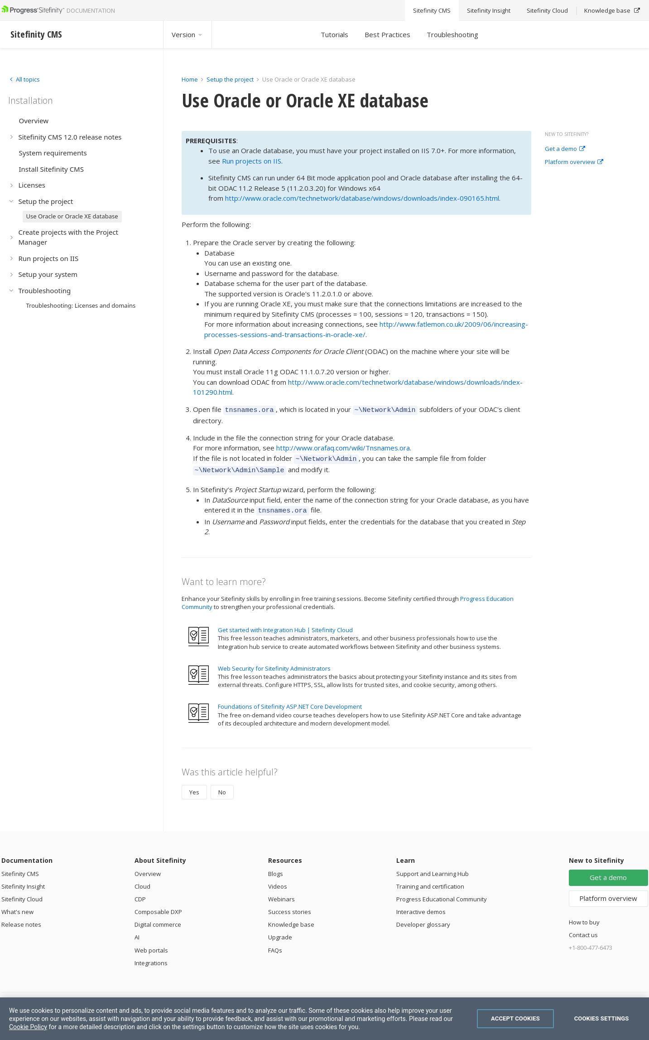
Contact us (583, 929)
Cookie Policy (28, 1026)
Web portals (151, 945)
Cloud (142, 881)
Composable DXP (158, 906)
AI (137, 932)
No (222, 787)
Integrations (151, 957)
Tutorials (334, 34)
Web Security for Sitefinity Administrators (274, 663)
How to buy (584, 917)
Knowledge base (291, 919)
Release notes (21, 919)
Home (190, 79)
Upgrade (280, 932)
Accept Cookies (515, 1018)
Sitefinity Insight (23, 881)
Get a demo (565, 149)
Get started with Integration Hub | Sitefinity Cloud (285, 624)
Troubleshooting (452, 34)
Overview (148, 868)
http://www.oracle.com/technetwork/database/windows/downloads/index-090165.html (362, 198)
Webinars (281, 894)
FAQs (275, 945)
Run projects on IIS (251, 160)
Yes (194, 787)
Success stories (289, 906)
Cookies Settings (601, 1018)
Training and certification (430, 881)
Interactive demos (421, 906)
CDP (140, 894)
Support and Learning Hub (432, 868)
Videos (277, 881)
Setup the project (230, 79)
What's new (17, 906)
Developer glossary (423, 919)
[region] (324, 1018)
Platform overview (574, 162)
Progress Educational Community (441, 894)
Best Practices (387, 34)
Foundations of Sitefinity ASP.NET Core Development (290, 701)
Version (187, 34)
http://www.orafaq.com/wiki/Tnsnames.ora (343, 446)
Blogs (275, 868)
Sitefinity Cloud (22, 894)
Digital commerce (158, 919)
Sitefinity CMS (20, 868)
